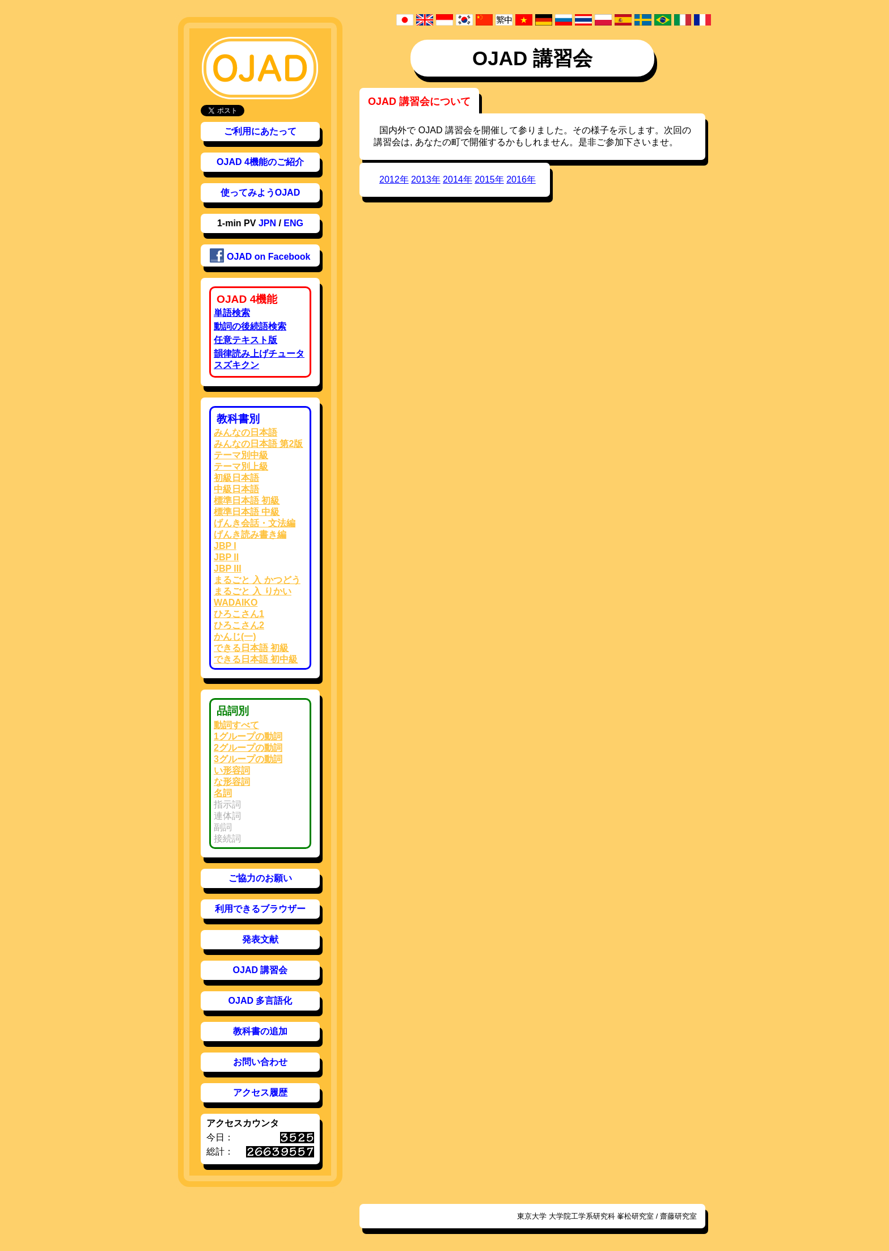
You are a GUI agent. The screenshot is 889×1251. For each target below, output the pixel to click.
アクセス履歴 (260, 1092)
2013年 (426, 179)
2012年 (394, 179)
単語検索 (232, 313)
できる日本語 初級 (251, 648)
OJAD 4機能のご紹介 (260, 162)
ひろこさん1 (239, 614)
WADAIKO (235, 602)
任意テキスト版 (245, 340)
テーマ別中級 (241, 455)
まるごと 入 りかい (252, 591)
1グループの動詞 (248, 736)
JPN (267, 223)
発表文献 (260, 939)
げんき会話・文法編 (254, 523)
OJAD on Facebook (260, 255)
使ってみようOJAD (260, 192)
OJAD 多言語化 (260, 1000)
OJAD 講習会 (260, 970)
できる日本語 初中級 (256, 659)
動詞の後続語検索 (250, 326)
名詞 (223, 793)
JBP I (225, 546)
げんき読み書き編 (250, 534)
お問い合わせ (260, 1062)
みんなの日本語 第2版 (258, 444)
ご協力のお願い (260, 878)
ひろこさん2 (239, 625)
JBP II (226, 557)
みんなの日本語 (245, 432)
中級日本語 (236, 489)
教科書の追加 (260, 1031)
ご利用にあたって (260, 131)
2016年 (521, 179)
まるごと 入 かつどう (257, 580)
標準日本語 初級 (247, 500)
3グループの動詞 (248, 759)
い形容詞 (232, 770)
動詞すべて (236, 725)
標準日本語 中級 (247, 512)
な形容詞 (232, 782)
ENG (293, 223)
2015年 (489, 179)
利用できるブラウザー (260, 909)
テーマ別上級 (241, 466)
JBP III (228, 568)
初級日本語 (236, 478)
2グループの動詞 (248, 748)
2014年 (457, 179)
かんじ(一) (235, 636)
